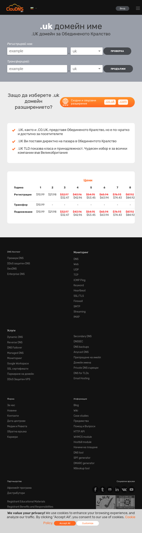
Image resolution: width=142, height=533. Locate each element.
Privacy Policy (40, 500)
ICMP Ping (79, 272)
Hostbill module (81, 412)
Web (76, 259)
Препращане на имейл (85, 339)
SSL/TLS (78, 285)
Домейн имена (81, 343)
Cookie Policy (61, 500)
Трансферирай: (18, 60)
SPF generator (80, 426)
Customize (87, 523)
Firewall (77, 289)
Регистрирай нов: (20, 44)
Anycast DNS (80, 334)
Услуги (10, 315)
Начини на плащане (84, 417)
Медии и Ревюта (15, 399)
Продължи (119, 67)
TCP (76, 267)
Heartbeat (78, 281)
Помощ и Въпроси (83, 399)
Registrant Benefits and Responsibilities (26, 470)
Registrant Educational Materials (23, 465)
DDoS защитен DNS (17, 259)
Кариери (11, 408)
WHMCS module (81, 408)
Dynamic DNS (14, 321)
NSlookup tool (81, 435)
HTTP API (78, 404)
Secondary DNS (81, 321)
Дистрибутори (14, 457)
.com (123, 98)
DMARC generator (82, 430)
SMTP (76, 294)
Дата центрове (14, 395)
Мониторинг (80, 248)
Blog (76, 382)
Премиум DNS (14, 254)
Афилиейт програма (17, 453)
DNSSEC (78, 326)
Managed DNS (14, 334)
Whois (10, 474)
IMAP (76, 303)
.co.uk (110, 98)
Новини (11, 386)
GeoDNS (11, 263)
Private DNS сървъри (84, 348)
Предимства (80, 395)
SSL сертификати (16, 348)
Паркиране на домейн (18, 352)
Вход (121, 8)
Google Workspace (16, 343)
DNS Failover (13, 330)
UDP (76, 263)
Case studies (80, 390)
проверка (118, 51)
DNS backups (80, 330)
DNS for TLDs (80, 352)
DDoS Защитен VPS (17, 357)
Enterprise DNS (14, 267)
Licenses (38, 503)
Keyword (78, 276)
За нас (10, 382)
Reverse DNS (13, 326)
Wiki (75, 386)
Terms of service (17, 500)
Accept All (65, 523)
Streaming (79, 298)
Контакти (12, 390)
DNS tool (78, 421)
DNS (76, 254)
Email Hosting (80, 357)
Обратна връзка (15, 404)
